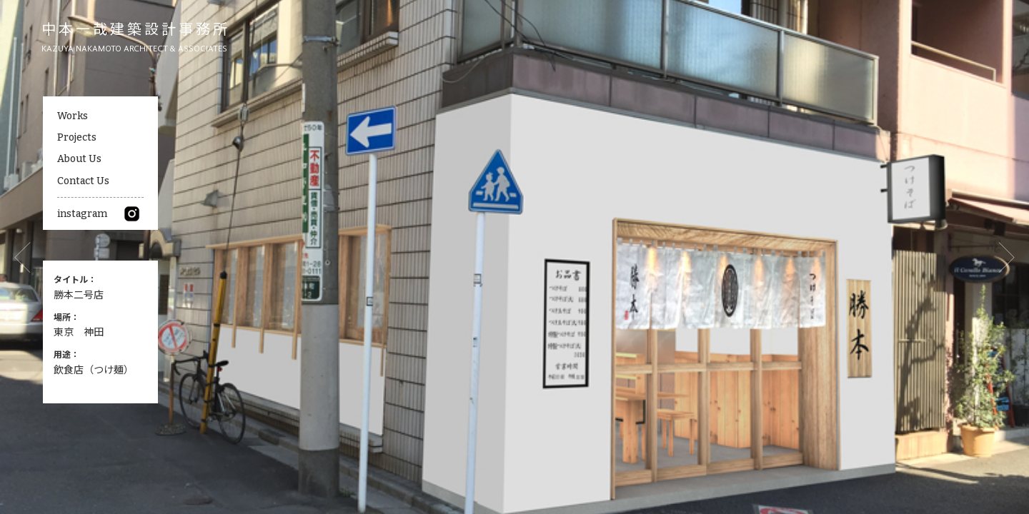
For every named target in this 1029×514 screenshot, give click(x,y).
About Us (79, 159)
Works (72, 116)
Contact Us (83, 181)
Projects (76, 137)
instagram (98, 214)
